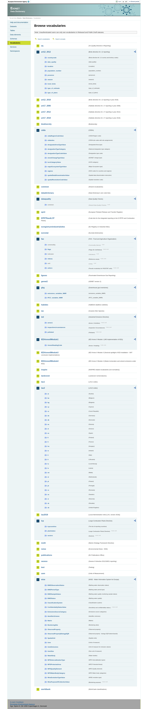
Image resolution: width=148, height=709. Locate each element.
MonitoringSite (53, 625)
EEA (19, 1)
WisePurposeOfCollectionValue (58, 682)
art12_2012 (46, 52)
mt (48, 472)
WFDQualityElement (55, 669)
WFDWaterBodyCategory (56, 673)
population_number (54, 71)
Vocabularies (15, 43)
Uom (49, 642)
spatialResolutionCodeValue (57, 180)
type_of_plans (52, 93)
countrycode (52, 58)
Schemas (13, 39)
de (48, 416)
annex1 (50, 323)
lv (48, 468)
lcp (42, 521)
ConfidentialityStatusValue (57, 607)
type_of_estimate (54, 88)
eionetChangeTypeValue (56, 158)
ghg (43, 288)
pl (48, 481)
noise (43, 549)
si (48, 499)
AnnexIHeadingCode (55, 345)
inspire (44, 370)
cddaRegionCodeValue (56, 136)
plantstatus (51, 531)
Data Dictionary (27, 18)
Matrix (50, 620)
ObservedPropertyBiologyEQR (58, 634)
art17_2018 (46, 118)
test (42, 567)
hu (48, 446)
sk (48, 503)
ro (48, 490)
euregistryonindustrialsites (53, 227)
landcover (45, 376)
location (50, 66)
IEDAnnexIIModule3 (49, 353)
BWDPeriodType (53, 590)
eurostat (44, 233)
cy (48, 407)
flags (49, 249)
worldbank (45, 689)
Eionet (19, 18)
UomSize (51, 651)
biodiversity (46, 124)
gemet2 (44, 281)
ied (42, 317)
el (48, 429)
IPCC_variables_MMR (55, 298)
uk (48, 507)
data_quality (52, 62)
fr (48, 442)
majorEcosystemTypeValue (57, 166)
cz (48, 411)
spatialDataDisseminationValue (58, 175)
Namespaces (15, 51)
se (48, 494)
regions (50, 171)
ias (42, 311)
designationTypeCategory (57, 149)
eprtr (43, 212)
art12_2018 (46, 100)
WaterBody (51, 655)
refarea (50, 259)
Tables (12, 30)
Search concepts (60, 39)
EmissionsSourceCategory (57, 612)
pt (48, 486)
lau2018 (44, 515)
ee (48, 424)
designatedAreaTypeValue (57, 145)
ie (48, 451)
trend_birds (52, 84)
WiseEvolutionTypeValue (56, 677)
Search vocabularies (44, 39)
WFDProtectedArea (54, 664)
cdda (43, 130)
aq (42, 46)
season (50, 79)
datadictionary (47, 193)
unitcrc (50, 268)
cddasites (51, 140)
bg (48, 402)
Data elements (15, 35)
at (48, 394)
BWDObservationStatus (56, 585)
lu (48, 464)
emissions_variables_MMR (57, 293)
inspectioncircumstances (56, 327)
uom (43, 573)
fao (42, 239)
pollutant (51, 332)
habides (44, 305)
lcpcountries (52, 526)
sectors (50, 535)
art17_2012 (46, 112)
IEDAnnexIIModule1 (49, 339)
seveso (44, 561)
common (45, 187)
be (48, 398)
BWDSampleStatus (54, 594)
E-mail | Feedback (16, 702)
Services (13, 47)
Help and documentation (19, 22)
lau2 (43, 388)
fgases (44, 275)
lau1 (43, 382)
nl (48, 477)
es (48, 433)
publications (46, 555)
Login (119, 1)
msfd (43, 543)
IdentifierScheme (53, 616)
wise (43, 579)
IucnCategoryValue (54, 162)
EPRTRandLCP (47, 218)
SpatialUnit (51, 638)
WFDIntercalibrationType (56, 660)
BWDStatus (52, 598)
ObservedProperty (54, 629)
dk (48, 420)
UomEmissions (53, 647)
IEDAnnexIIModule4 (49, 361)
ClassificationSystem (55, 603)
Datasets (13, 26)
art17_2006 (46, 106)
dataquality (46, 199)
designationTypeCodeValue (57, 153)
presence (51, 75)
